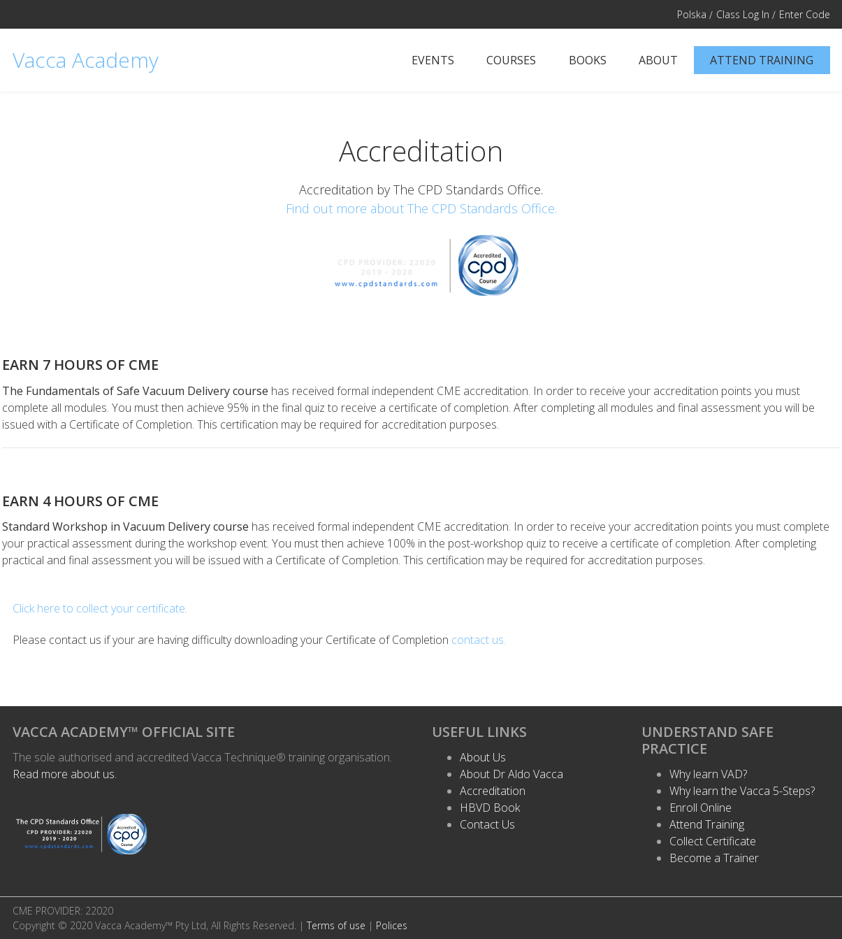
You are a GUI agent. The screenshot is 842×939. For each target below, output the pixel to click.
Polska (691, 14)
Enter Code (804, 14)
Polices (391, 925)
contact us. (478, 639)
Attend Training (761, 60)
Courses (511, 60)
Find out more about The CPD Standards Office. (421, 208)
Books (588, 60)
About (658, 60)
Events (433, 60)
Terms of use (336, 925)
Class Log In (742, 14)
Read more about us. (65, 774)
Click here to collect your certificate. (100, 608)
